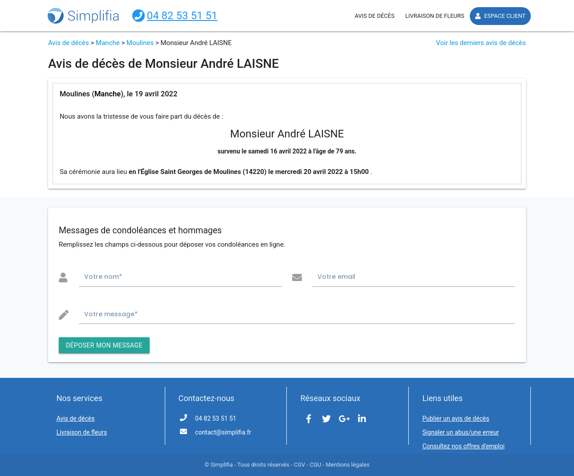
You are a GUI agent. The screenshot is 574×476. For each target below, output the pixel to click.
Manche (108, 43)
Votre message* (111, 314)
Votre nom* (103, 276)
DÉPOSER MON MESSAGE (104, 345)
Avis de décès (68, 43)
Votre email (336, 276)
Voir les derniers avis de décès (481, 43)
